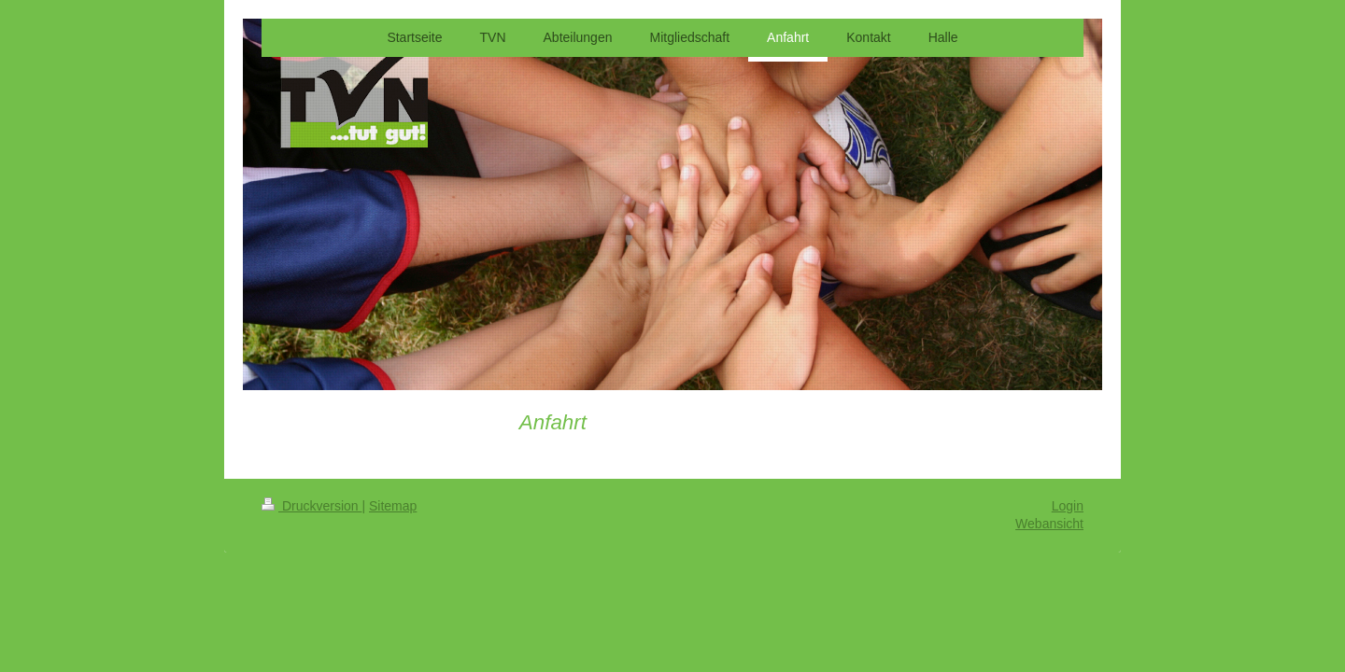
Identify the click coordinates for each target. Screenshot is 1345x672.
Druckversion (311, 505)
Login (1067, 505)
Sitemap (393, 505)
